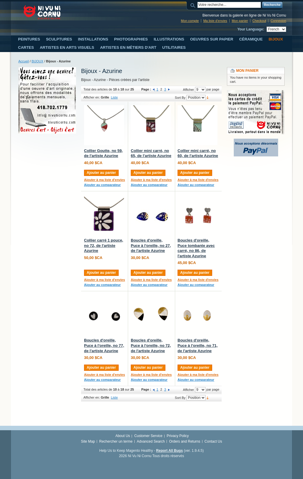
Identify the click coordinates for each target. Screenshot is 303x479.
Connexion (278, 20)
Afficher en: (91, 97)
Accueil (23, 61)
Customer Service (148, 436)
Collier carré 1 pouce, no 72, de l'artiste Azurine (103, 245)
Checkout (259, 20)
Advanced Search (151, 441)
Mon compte (190, 20)
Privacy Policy (178, 436)
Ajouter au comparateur (102, 185)
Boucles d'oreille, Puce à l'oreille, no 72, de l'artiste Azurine (151, 345)
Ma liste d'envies (215, 20)
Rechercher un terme (116, 441)
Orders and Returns (184, 441)
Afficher (188, 89)
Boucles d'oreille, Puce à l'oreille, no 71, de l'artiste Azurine (197, 345)
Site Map (88, 441)
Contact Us (213, 441)
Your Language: (250, 29)
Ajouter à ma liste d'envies (104, 180)
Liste (114, 97)
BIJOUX (37, 61)
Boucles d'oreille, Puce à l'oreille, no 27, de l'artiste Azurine (151, 245)
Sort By (180, 97)
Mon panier (240, 20)
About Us (122, 436)
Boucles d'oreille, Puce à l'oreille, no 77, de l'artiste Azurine (104, 345)
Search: (193, 5)
